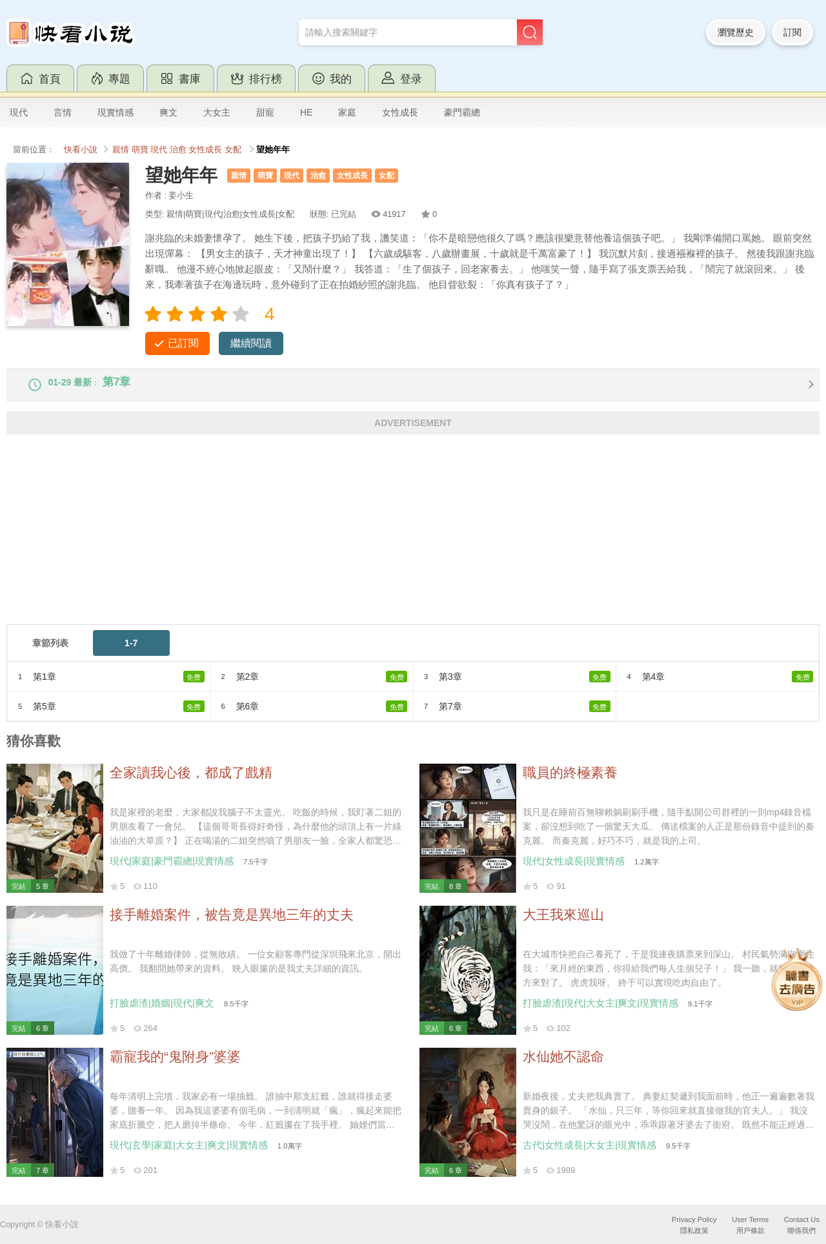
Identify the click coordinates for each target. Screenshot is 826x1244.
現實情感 (115, 112)
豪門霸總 (462, 112)
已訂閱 (183, 343)
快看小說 (80, 149)
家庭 (347, 112)
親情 (120, 149)
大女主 (216, 112)
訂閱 (792, 32)
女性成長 (400, 112)
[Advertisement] (393, 543)
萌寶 (140, 149)
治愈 (178, 149)
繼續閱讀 (251, 343)
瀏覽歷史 (736, 32)
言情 (63, 112)
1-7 (131, 652)
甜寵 (265, 112)
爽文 (168, 112)
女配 (233, 149)
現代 (19, 112)
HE (306, 112)
